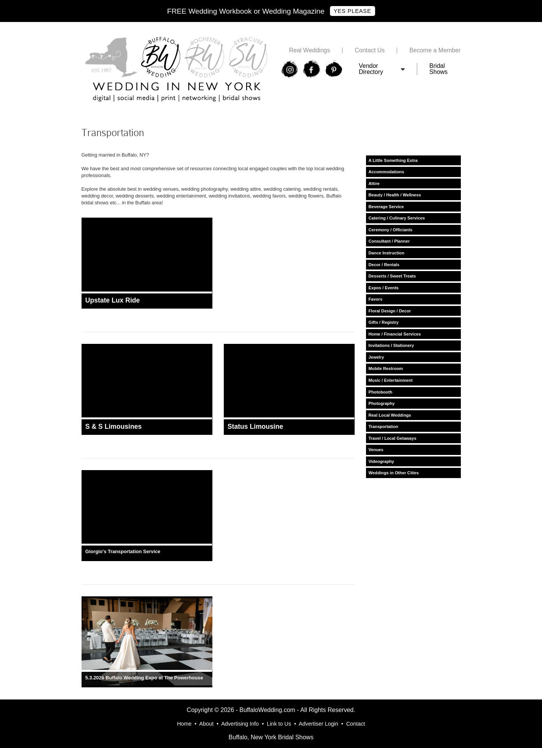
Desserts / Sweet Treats (392, 276)
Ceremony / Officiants (391, 229)
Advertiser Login (318, 724)
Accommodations (386, 171)
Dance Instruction (387, 253)
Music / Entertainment (391, 380)
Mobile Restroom (386, 368)
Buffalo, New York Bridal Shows (271, 737)
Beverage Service (386, 206)
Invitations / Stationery (391, 345)
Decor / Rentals (384, 264)
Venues (376, 449)
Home (184, 724)
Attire (374, 183)
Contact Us (370, 50)
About (206, 724)
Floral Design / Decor (390, 311)
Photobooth (381, 392)
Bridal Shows (438, 69)
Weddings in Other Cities (394, 472)
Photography (382, 403)
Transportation (383, 426)
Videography (381, 461)
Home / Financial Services (395, 334)
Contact (355, 724)
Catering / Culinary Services (397, 218)
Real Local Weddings (390, 415)
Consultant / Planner (389, 241)
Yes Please (352, 11)
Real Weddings (309, 50)
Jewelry (376, 357)
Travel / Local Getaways (392, 438)
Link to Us (279, 724)
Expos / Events (384, 287)
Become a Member (434, 50)
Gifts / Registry (384, 322)
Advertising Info (240, 724)
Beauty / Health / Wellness (395, 195)
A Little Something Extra (393, 160)
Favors (376, 299)
